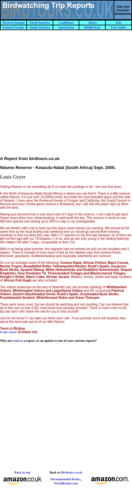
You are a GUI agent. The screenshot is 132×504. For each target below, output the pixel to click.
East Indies (118, 27)
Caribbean (66, 22)
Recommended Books (65, 479)
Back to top (22, 472)
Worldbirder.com (66, 483)
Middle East (92, 27)
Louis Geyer (8, 332)
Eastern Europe (13, 27)
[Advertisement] (66, 96)
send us (17, 340)
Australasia (66, 27)
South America (40, 27)
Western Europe (13, 22)
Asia (119, 22)
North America (40, 22)
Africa (92, 22)
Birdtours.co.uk (71, 472)
